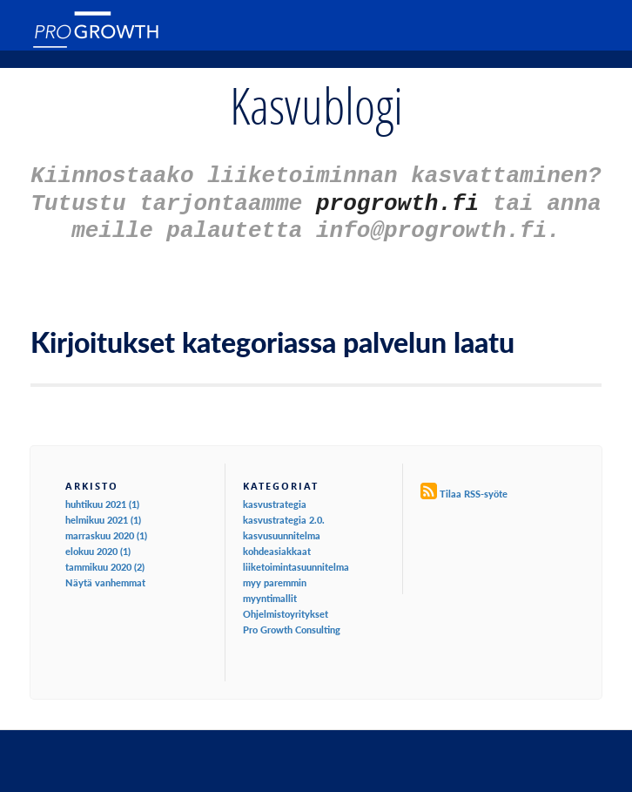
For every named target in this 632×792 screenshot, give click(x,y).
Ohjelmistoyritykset (285, 606)
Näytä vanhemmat (105, 574)
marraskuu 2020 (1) (106, 527)
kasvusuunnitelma (281, 527)
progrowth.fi (397, 198)
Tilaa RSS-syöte (474, 485)
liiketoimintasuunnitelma (296, 559)
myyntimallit (270, 590)
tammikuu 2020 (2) (105, 559)
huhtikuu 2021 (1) (102, 496)
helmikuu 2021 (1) (103, 512)
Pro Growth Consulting (291, 621)
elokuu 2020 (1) (98, 543)
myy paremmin (274, 574)
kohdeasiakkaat (277, 543)
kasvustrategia (274, 496)
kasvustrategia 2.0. (284, 512)
